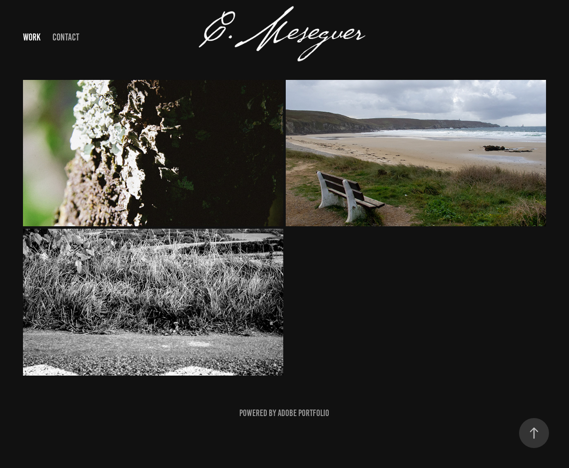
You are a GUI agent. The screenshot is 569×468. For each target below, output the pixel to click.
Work (31, 37)
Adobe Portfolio (303, 413)
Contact (65, 37)
